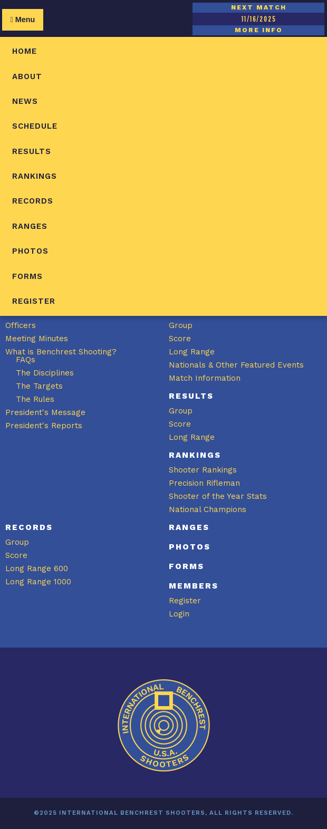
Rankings (34, 176)
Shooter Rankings (203, 470)
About (27, 76)
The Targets (39, 386)
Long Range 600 (36, 568)
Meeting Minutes (36, 338)
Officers (20, 325)
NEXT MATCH (258, 7)
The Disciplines (45, 373)
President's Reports (43, 425)
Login (179, 614)
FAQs (25, 359)
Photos (30, 251)
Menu (22, 19)
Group (181, 325)
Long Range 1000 (38, 581)
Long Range (192, 351)
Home (24, 51)
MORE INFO (259, 30)
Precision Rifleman (204, 483)
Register (33, 301)
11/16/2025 (259, 19)
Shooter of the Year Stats (218, 496)
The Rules (35, 399)
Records (32, 201)
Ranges (29, 226)
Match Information (205, 378)
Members (193, 586)
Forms (27, 276)
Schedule (34, 126)
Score (180, 338)
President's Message (45, 412)
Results (31, 151)
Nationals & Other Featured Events (236, 365)
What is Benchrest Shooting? (61, 351)
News (25, 101)
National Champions (207, 509)
